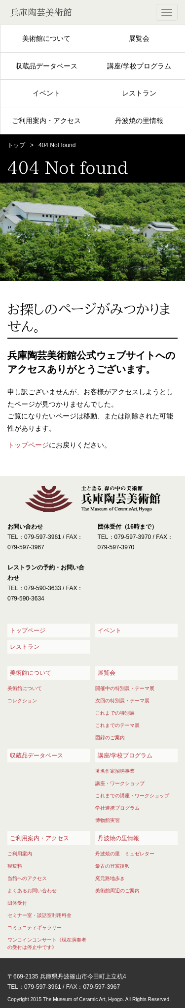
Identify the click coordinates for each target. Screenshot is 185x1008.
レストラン (139, 93)
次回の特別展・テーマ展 (122, 700)
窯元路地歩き (110, 878)
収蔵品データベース (46, 66)
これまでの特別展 (115, 713)
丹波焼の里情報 (139, 121)
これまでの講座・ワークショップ (132, 795)
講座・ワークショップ (120, 783)
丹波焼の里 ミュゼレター (124, 853)
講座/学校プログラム (139, 66)
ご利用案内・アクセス (46, 121)
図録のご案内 (110, 737)
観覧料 (14, 866)
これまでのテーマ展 (117, 725)
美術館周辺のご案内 (117, 890)
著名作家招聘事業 (115, 771)
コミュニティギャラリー (34, 927)
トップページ (28, 445)
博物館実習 (107, 820)
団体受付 (17, 903)
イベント (46, 93)
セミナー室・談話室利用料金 (39, 915)
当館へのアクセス (27, 878)
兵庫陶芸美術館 (41, 12)
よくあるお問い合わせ (32, 890)
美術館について (46, 38)
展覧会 (139, 38)
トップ (16, 145)
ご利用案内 (19, 853)
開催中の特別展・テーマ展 (124, 688)
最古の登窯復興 (112, 866)
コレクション (22, 700)
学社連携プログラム (117, 808)
